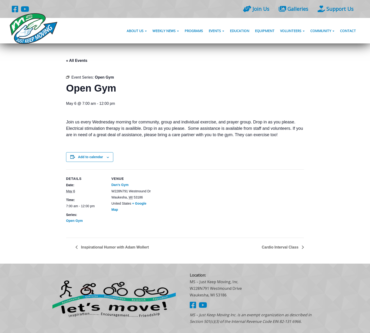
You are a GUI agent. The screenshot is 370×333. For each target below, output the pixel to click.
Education (239, 31)
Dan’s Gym (120, 185)
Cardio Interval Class (280, 247)
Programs (194, 31)
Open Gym (74, 221)
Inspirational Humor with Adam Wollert (115, 247)
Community (322, 31)
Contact (348, 31)
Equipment (264, 31)
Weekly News (165, 31)
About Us (137, 31)
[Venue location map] (181, 202)
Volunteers (292, 31)
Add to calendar (90, 157)
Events (216, 31)
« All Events (76, 61)
